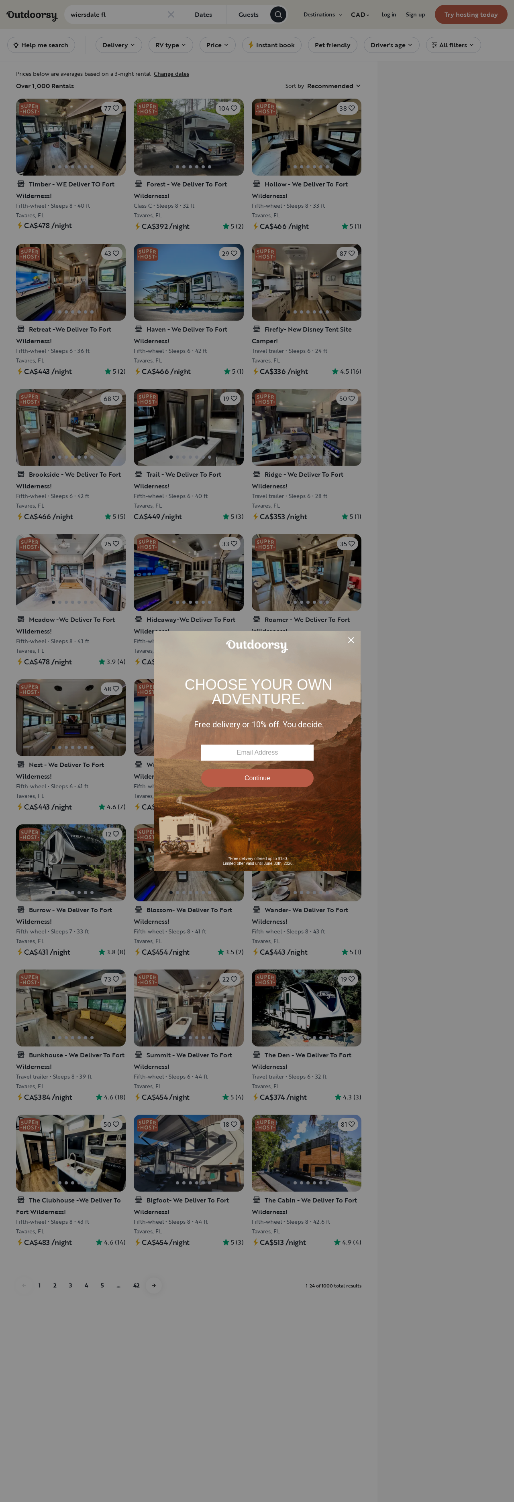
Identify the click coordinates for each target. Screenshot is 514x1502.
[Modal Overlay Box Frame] (257, 751)
